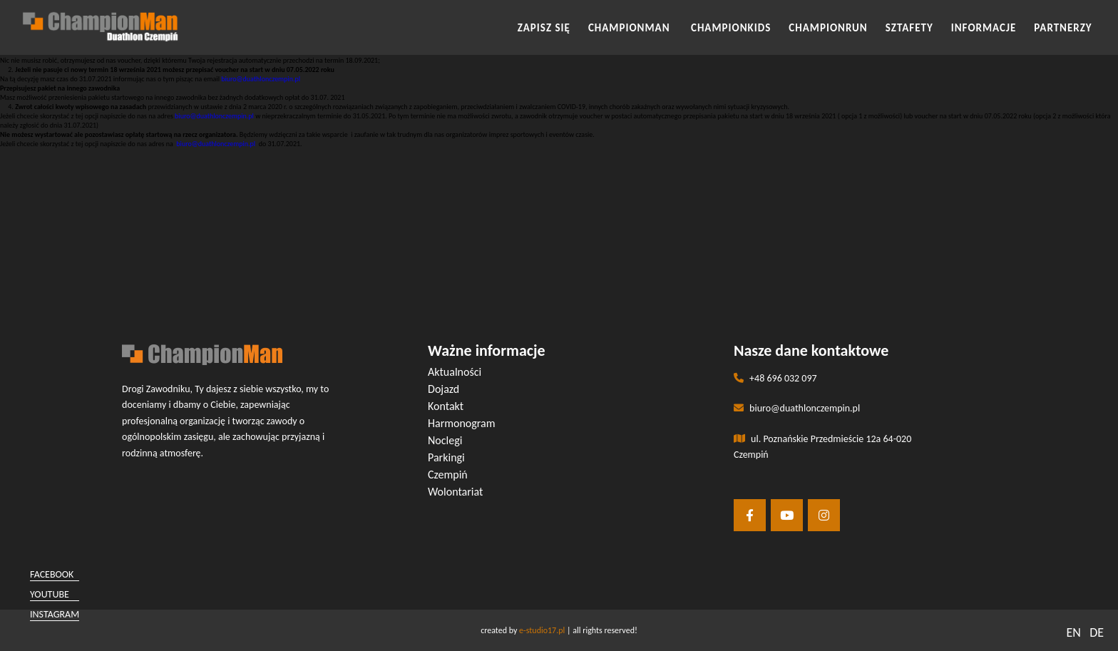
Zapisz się (544, 27)
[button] (559, 171)
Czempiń (448, 474)
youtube (49, 594)
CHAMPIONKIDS (731, 27)
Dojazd (443, 389)
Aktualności (454, 372)
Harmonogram (462, 423)
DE (1096, 632)
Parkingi (446, 457)
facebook (51, 574)
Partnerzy (1063, 27)
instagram (54, 614)
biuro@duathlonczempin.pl (260, 78)
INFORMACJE (984, 27)
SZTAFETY (909, 27)
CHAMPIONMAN (630, 27)
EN (1073, 632)
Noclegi (445, 440)
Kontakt (445, 406)
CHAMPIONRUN (828, 27)
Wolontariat (455, 491)
